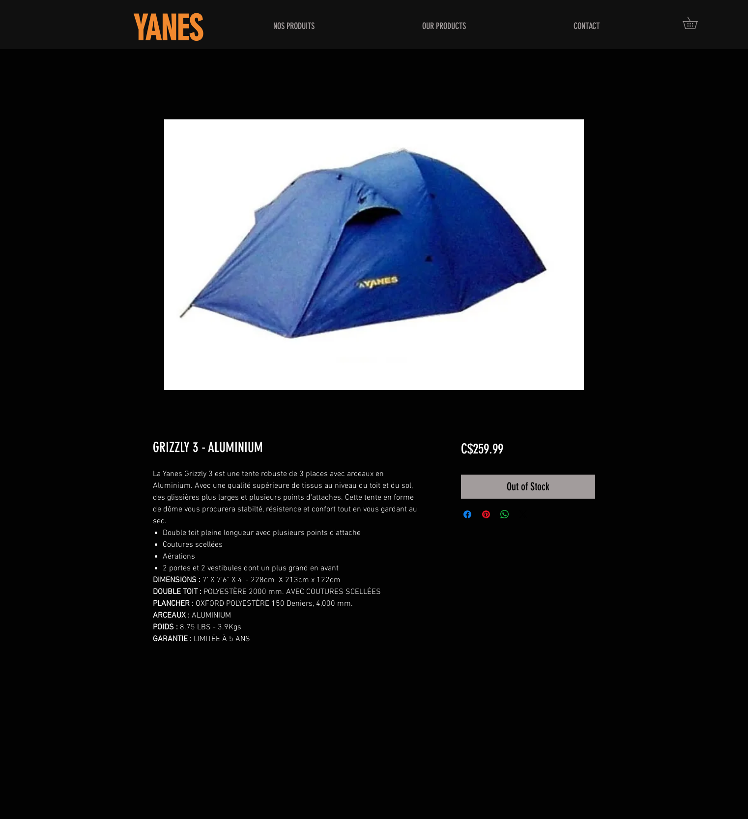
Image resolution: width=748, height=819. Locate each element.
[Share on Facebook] (467, 514)
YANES (167, 28)
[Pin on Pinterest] (486, 514)
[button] (696, 23)
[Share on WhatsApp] (505, 514)
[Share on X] (523, 514)
